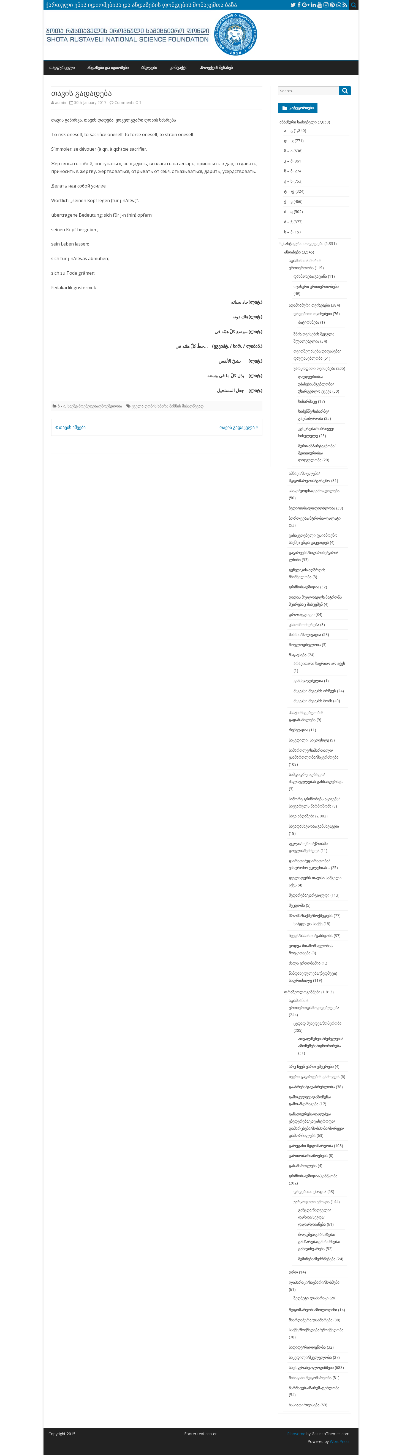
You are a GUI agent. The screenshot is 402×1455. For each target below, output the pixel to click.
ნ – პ (288, 170)
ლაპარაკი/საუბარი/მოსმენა (314, 1282)
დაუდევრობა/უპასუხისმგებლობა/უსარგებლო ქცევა (316, 384)
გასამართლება (303, 1165)
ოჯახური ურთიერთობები (316, 286)
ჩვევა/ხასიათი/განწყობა (311, 935)
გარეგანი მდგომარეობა (311, 1145)
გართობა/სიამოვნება (308, 1155)
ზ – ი (288, 150)
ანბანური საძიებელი (298, 122)
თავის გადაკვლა (238, 427)
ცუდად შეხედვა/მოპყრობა (317, 1023)
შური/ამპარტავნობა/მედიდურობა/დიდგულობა (317, 453)
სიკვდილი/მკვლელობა (310, 1357)
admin (60, 102)
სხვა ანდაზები (301, 816)
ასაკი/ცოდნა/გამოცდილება (314, 490)
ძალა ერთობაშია (304, 963)
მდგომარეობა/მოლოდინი (313, 1309)
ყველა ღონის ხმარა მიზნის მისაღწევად (167, 406)
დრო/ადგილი (301, 614)
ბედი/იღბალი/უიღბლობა (312, 508)
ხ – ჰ (288, 232)
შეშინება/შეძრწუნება (316, 1258)
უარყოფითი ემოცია (312, 1201)
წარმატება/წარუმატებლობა (314, 1387)
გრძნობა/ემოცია (304, 586)
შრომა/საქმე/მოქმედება (311, 915)
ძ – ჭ (288, 221)
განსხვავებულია (308, 680)
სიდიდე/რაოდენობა (307, 1347)
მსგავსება (297, 654)
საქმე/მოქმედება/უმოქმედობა (94, 406)
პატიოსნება (308, 322)
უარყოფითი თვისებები (314, 368)
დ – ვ (289, 140)
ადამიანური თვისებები (309, 305)
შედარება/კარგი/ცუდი (309, 895)
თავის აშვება (70, 427)
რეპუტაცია (298, 729)
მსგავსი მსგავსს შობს (313, 700)
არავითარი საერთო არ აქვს (319, 663)
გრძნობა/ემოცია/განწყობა (313, 1175)
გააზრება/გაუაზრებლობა (312, 1086)
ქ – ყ (288, 201)
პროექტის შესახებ (216, 67)
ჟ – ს (288, 181)
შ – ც (288, 211)
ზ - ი (61, 406)
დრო (293, 1272)
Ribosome (296, 1433)
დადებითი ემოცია (310, 1191)
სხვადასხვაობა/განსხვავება (314, 826)
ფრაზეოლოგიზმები (302, 991)
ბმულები (149, 67)
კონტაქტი (178, 67)
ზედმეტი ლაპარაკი (311, 1297)
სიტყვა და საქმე (308, 923)
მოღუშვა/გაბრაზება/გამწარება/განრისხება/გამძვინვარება (319, 1241)
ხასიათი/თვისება (304, 1404)
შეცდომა (297, 905)
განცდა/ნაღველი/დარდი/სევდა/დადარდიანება (314, 1217)
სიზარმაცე (307, 401)
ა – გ (288, 130)
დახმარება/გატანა (310, 276)
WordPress (339, 1441)
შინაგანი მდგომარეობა (310, 1377)
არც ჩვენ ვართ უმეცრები (311, 1066)
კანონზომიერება (304, 624)
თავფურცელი (62, 67)
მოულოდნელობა (305, 644)
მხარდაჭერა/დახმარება (310, 1319)
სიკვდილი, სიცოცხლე (309, 740)
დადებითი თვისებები (313, 313)
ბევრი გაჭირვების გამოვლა (314, 1076)
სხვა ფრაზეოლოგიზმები (311, 1367)
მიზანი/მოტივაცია (305, 634)
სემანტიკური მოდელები (301, 243)
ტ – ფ (289, 191)
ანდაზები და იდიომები (108, 67)
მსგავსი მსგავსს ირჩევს (315, 690)
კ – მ (288, 161)
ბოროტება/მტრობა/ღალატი (315, 518)
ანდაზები (292, 252)
